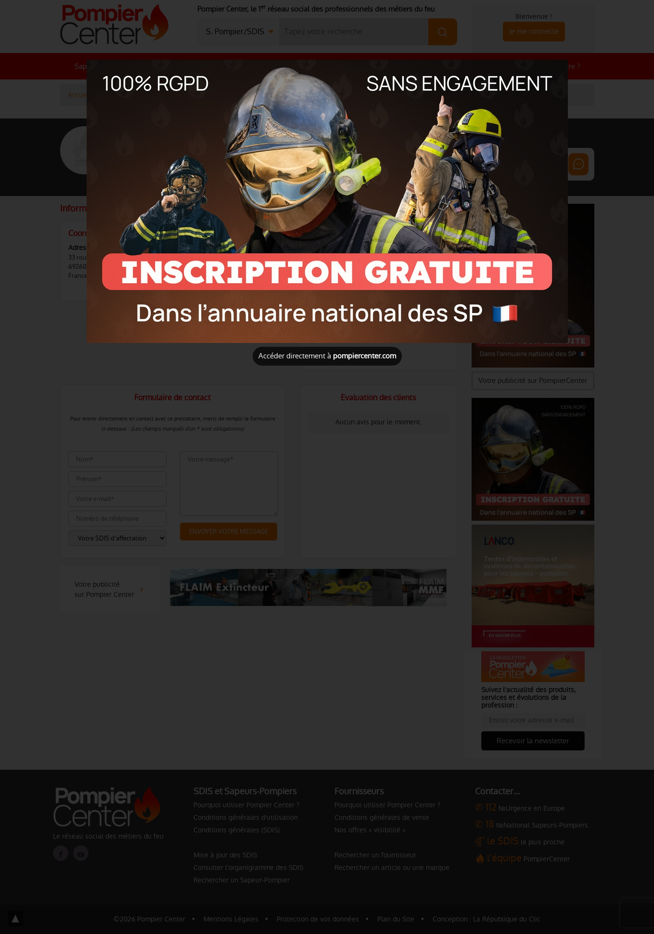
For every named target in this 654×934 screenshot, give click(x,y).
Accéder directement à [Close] (327, 356)
